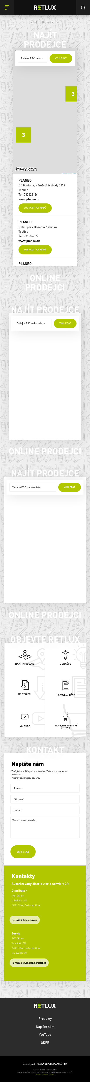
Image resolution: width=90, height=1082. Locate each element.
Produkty (45, 1018)
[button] (69, 90)
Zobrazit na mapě (35, 207)
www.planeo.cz (29, 199)
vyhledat (61, 58)
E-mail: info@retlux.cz (24, 920)
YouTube (45, 1034)
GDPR (45, 1042)
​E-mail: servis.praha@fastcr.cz (29, 962)
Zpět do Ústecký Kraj (45, 22)
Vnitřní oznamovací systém (45, 1074)
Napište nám (45, 1026)
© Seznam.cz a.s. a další (71, 173)
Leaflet (64, 173)
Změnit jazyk (45, 1064)
